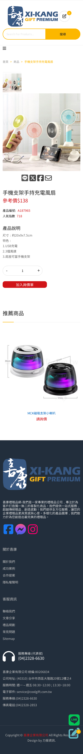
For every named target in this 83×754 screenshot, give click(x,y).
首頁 (5, 62)
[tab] (12, 82)
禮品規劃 (9, 625)
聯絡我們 (9, 611)
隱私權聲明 (10, 582)
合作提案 (9, 575)
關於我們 (9, 561)
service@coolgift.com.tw (34, 691)
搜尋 (63, 34)
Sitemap (9, 638)
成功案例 (9, 568)
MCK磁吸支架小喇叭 (41, 413)
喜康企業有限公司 (35, 735)
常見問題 (9, 631)
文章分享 (9, 618)
